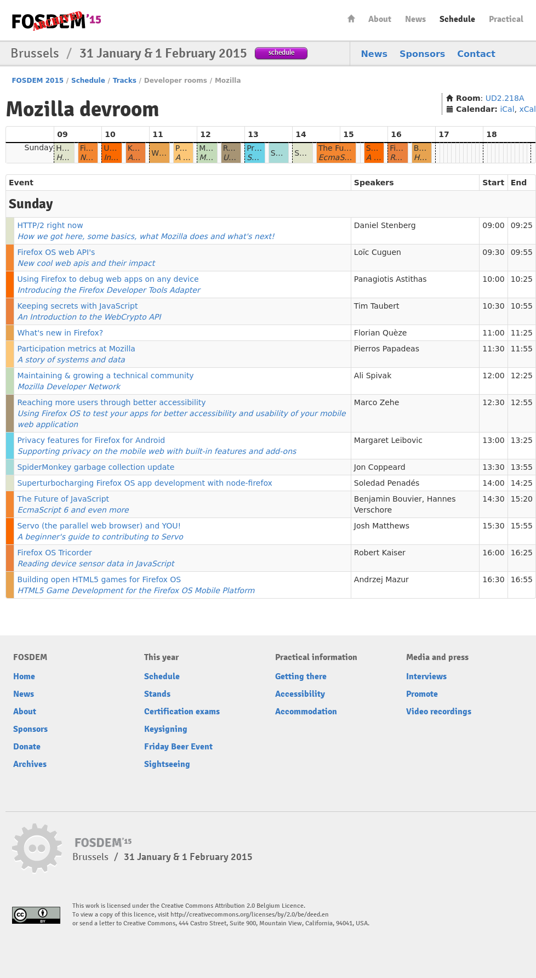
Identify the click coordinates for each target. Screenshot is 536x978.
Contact (476, 54)
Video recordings (438, 711)
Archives (30, 764)
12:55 (522, 402)
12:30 (493, 402)
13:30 (493, 467)
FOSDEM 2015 (38, 80)
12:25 (522, 375)
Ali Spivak (372, 375)
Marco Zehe (377, 402)
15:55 (522, 525)
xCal (527, 109)
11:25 (522, 332)
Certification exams (182, 711)
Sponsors (422, 54)
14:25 (522, 483)
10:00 (493, 279)
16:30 (493, 579)
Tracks (124, 80)
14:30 (493, 498)
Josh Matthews (381, 525)
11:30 (493, 348)
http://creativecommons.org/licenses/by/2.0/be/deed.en (249, 915)
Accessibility (300, 694)
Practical (506, 19)
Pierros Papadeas (386, 348)
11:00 (493, 332)
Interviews (426, 676)
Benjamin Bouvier (388, 498)
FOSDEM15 (56, 21)
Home (351, 18)
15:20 (522, 498)
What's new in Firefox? (60, 332)
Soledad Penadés (387, 483)
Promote (422, 694)
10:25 (522, 279)
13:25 (522, 440)
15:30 (493, 525)
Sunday (39, 147)
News (415, 19)
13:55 (522, 467)
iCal (507, 109)
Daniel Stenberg (385, 225)
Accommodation (306, 711)
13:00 (493, 440)
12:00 (493, 375)
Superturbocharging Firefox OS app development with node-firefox (144, 483)
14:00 (493, 483)
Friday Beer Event (178, 746)
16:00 (493, 552)
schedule (281, 52)
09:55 (522, 252)
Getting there (301, 676)
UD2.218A (505, 98)
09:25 (522, 225)
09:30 (493, 252)
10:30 (493, 306)
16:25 (522, 552)
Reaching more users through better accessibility (181, 413)
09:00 (493, 225)
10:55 (522, 306)
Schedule (457, 19)
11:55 (522, 348)
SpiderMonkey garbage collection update (95, 467)
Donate (27, 746)
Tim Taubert (377, 306)
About (379, 19)
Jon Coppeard (380, 467)
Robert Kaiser (380, 552)
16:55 (522, 579)
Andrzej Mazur (381, 579)
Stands (157, 694)
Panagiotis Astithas (390, 279)
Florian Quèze (380, 332)
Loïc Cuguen (377, 252)
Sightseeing (167, 764)
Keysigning (165, 729)
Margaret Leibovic (388, 440)
